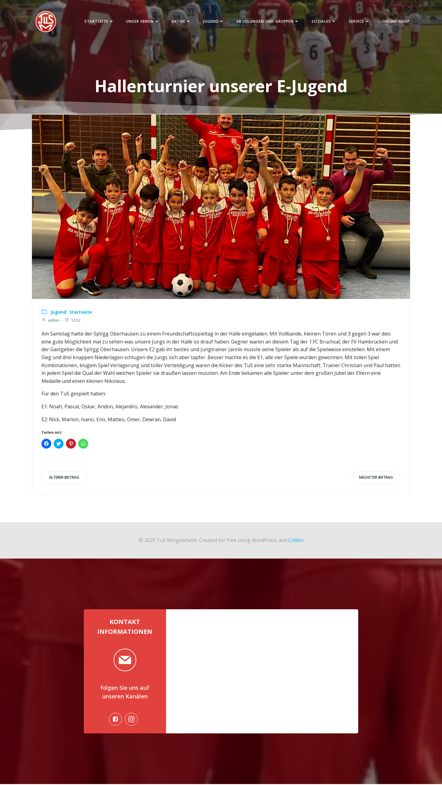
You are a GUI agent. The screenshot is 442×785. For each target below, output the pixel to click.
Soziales (323, 21)
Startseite (99, 21)
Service (358, 21)
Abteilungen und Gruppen (267, 21)
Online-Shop (395, 21)
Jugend (213, 21)
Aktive (181, 21)
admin (50, 320)
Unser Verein (142, 21)
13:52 (72, 320)
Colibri (295, 540)
